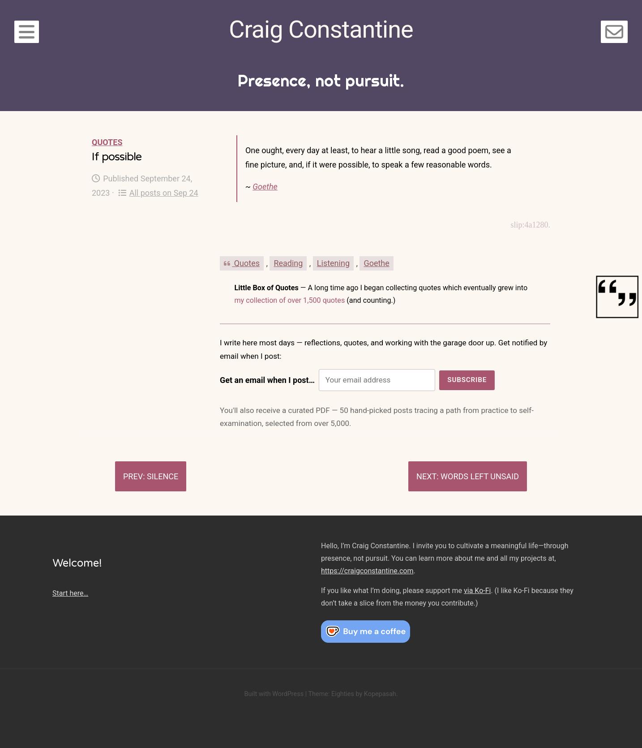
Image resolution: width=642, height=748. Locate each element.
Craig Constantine (321, 29)
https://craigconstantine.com (367, 571)
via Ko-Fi (477, 590)
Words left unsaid (480, 476)
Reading (288, 263)
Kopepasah (380, 694)
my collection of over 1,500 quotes (289, 300)
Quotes (107, 142)
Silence (162, 476)
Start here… (70, 593)
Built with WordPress (274, 694)
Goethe (265, 186)
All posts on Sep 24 (158, 193)
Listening (333, 263)
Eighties (342, 694)
